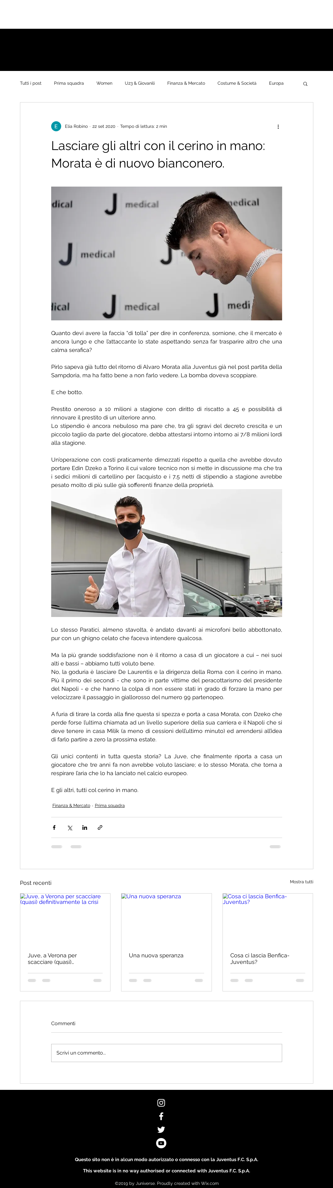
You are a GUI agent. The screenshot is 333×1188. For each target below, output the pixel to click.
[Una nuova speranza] (166, 919)
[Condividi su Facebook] (54, 827)
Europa (276, 83)
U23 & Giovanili (140, 83)
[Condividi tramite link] (100, 827)
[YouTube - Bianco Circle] (161, 1143)
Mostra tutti (301, 881)
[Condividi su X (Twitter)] (69, 827)
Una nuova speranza (156, 955)
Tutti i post (31, 83)
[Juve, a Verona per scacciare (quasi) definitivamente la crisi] (65, 919)
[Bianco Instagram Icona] (161, 1103)
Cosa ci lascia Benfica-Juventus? (260, 958)
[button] (305, 83)
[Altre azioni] (278, 126)
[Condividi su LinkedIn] (85, 827)
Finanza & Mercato (186, 83)
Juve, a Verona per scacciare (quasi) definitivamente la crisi (57, 958)
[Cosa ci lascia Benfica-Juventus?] (268, 919)
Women (104, 83)
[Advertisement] (113, 14)
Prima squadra (69, 83)
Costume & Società (237, 83)
